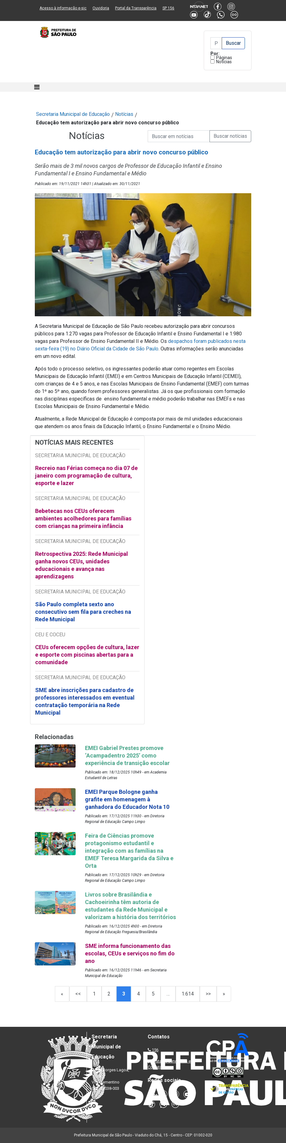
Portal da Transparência (135, 8)
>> (208, 994)
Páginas (224, 57)
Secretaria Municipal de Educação (73, 114)
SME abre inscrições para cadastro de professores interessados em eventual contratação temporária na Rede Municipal (85, 701)
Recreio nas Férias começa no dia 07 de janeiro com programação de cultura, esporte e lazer (86, 475)
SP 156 (168, 8)
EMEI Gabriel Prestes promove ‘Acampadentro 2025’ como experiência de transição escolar (127, 755)
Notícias (224, 62)
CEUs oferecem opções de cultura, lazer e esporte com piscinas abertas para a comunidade (87, 654)
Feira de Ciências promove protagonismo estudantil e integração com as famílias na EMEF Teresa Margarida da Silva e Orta (129, 850)
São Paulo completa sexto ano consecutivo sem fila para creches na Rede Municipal (83, 612)
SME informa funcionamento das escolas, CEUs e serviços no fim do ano (130, 953)
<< (78, 994)
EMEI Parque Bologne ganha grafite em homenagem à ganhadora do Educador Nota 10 (127, 799)
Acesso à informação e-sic (63, 8)
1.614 (188, 994)
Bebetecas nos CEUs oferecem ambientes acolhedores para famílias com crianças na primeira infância (83, 518)
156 (155, 1049)
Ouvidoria (101, 8)
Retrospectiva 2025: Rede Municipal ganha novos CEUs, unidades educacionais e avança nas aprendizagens (81, 565)
